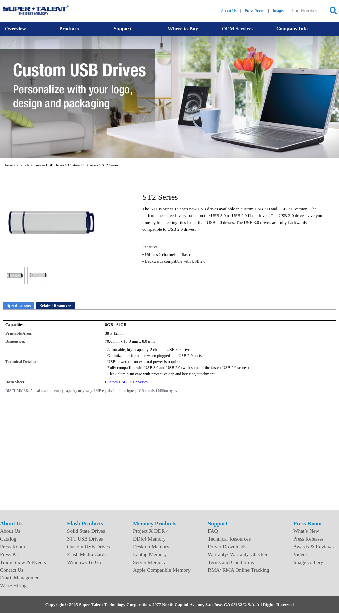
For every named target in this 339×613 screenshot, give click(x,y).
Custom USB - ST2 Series (126, 382)
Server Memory (149, 562)
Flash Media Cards (86, 554)
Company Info (292, 28)
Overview (15, 28)
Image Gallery (308, 562)
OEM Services (237, 28)
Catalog (8, 539)
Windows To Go (84, 562)
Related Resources (55, 305)
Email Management (20, 577)
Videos (300, 554)
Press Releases (308, 539)
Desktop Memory (151, 546)
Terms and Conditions (231, 562)
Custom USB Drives (49, 165)
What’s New (306, 531)
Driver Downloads (227, 546)
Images (278, 10)
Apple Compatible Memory (162, 570)
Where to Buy (183, 28)
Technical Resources (229, 539)
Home (8, 165)
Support (123, 28)
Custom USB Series (83, 165)
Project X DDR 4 (151, 531)
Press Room (254, 10)
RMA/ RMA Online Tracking (239, 570)
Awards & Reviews (313, 546)
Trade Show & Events (23, 562)
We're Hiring (13, 585)
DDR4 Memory (149, 539)
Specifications (19, 305)
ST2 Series (110, 165)
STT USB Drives (85, 539)
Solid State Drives (86, 531)
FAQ (213, 531)
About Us (229, 10)
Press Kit (9, 554)
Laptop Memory (150, 554)
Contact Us (11, 570)
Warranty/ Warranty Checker (238, 554)
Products (69, 28)
